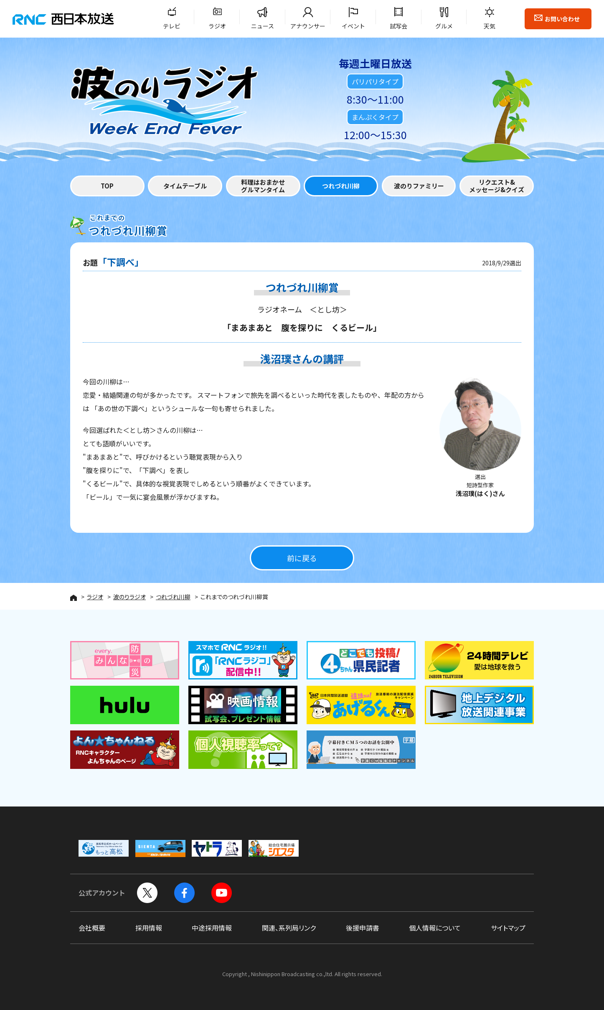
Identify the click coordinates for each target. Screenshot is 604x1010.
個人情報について (435, 928)
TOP (107, 186)
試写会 (398, 26)
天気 (489, 26)
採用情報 (148, 928)
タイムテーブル (185, 186)
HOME (73, 598)
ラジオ (217, 26)
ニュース (262, 26)
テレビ (171, 26)
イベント (353, 26)
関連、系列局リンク (289, 928)
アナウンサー (307, 26)
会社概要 (92, 928)
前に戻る (302, 558)
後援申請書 (362, 928)
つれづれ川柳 (341, 186)
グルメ (444, 26)
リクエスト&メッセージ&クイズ (496, 186)
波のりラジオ (129, 597)
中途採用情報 (212, 928)
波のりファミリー (419, 186)
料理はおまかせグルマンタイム (263, 186)
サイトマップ (508, 928)
